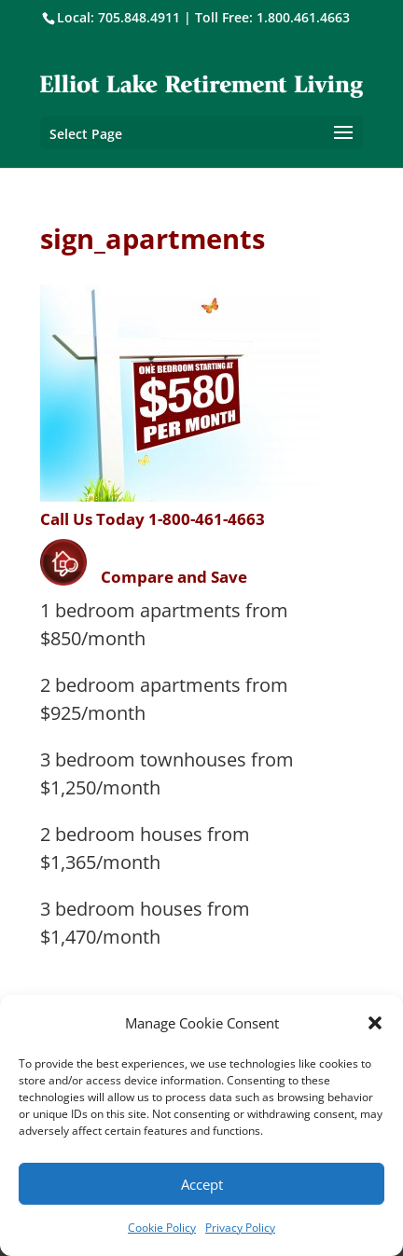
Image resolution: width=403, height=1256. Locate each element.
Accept (202, 1184)
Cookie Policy (162, 1227)
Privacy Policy (240, 1227)
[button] (375, 1023)
